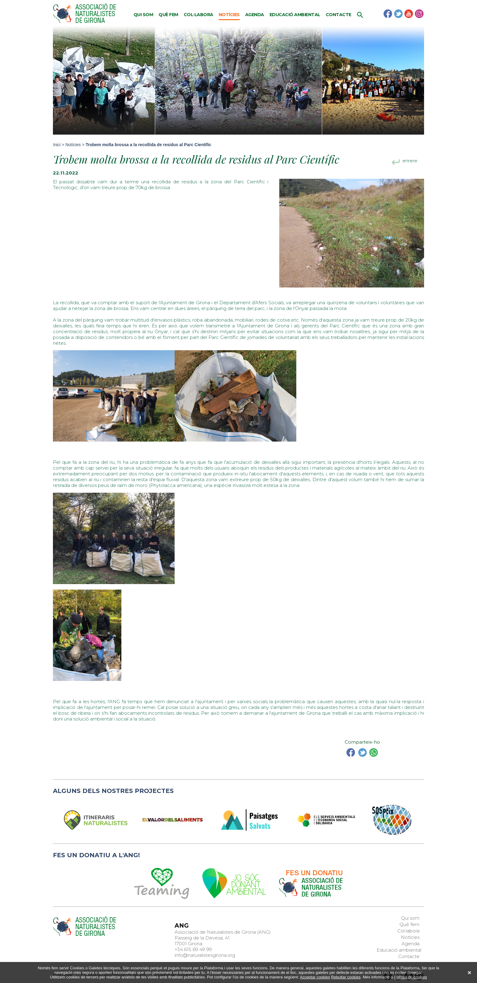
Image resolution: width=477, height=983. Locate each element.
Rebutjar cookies (345, 977)
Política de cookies (410, 977)
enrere (409, 161)
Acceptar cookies (315, 977)
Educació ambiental (295, 14)
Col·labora (198, 14)
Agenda (254, 14)
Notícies (229, 14)
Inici (57, 144)
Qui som (143, 14)
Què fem (168, 14)
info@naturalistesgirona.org (205, 955)
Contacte (338, 14)
